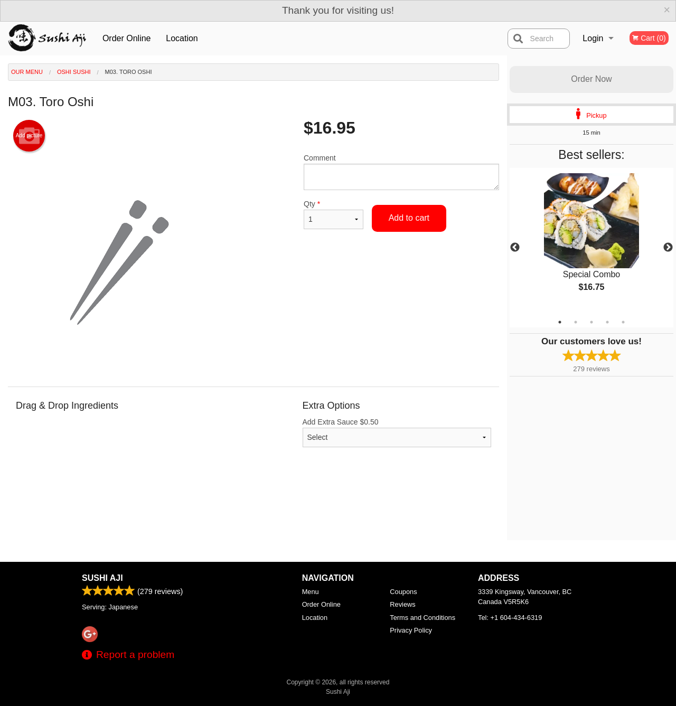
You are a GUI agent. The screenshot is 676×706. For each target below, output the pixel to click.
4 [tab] (607, 322)
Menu (310, 592)
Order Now (591, 78)
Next (668, 247)
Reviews (402, 604)
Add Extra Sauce (397, 432)
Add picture (29, 136)
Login (593, 38)
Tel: (510, 618)
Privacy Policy (411, 630)
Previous (515, 247)
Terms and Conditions (422, 618)
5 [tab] (623, 322)
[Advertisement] (253, 505)
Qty (333, 214)
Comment (401, 172)
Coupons (403, 592)
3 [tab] (591, 322)
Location (182, 38)
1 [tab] (560, 322)
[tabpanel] (591, 241)
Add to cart (409, 217)
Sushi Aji (102, 577)
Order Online (126, 38)
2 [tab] (575, 322)
